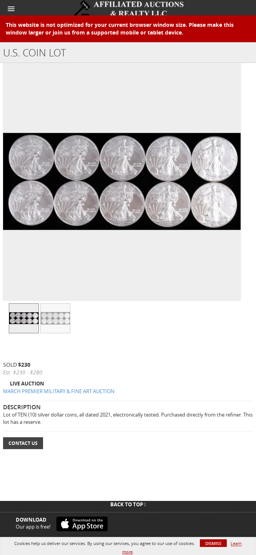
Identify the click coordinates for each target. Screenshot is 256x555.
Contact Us (23, 443)
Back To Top (128, 504)
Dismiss (213, 543)
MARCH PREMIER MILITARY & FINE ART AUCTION (59, 391)
